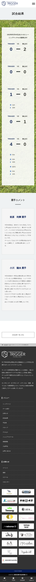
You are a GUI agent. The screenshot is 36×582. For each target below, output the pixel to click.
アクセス (5, 432)
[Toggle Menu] (33, 4)
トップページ (7, 404)
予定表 (5, 422)
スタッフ (5, 427)
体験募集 (5, 441)
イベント (5, 468)
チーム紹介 (6, 408)
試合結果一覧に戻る (18, 335)
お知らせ (5, 413)
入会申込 (5, 446)
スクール (5, 477)
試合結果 (5, 418)
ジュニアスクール (8, 437)
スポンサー (6, 482)
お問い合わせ (7, 451)
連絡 (4, 472)
